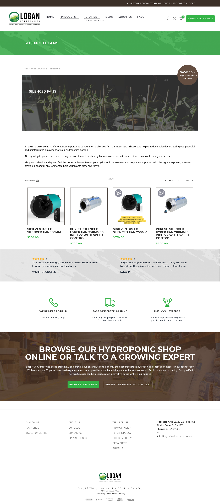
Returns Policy (122, 432)
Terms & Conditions (120, 488)
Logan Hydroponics (38, 159)
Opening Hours (78, 438)
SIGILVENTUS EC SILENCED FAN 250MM (130, 237)
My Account (32, 422)
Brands (92, 16)
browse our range (200, 18)
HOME (50, 16)
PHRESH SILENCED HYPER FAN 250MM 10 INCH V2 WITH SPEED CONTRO (87, 240)
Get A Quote (120, 443)
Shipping (118, 448)
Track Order (32, 427)
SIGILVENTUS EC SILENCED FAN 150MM (44, 237)
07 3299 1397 (173, 428)
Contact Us (95, 20)
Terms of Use (120, 422)
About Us (125, 16)
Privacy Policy (122, 427)
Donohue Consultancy (115, 493)
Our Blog (74, 427)
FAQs (141, 16)
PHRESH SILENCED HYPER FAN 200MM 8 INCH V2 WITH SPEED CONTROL (172, 240)
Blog (109, 16)
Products (69, 16)
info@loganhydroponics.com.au (175, 436)
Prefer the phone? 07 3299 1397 (128, 384)
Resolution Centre (36, 432)
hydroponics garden (77, 153)
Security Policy (122, 438)
